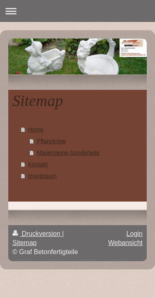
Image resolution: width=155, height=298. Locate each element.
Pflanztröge (51, 141)
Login (134, 233)
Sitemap (24, 242)
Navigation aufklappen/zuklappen (77, 11)
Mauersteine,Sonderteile (68, 152)
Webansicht (125, 242)
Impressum (42, 176)
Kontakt (38, 164)
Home (35, 129)
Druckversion (37, 233)
